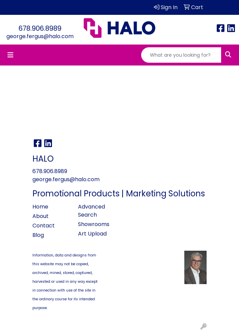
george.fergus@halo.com (40, 36)
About (40, 216)
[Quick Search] (181, 55)
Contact (43, 225)
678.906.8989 (40, 28)
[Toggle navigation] (10, 55)
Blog (38, 235)
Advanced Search (91, 211)
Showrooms (93, 224)
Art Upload (92, 234)
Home (40, 207)
